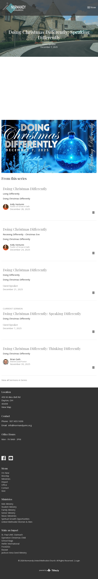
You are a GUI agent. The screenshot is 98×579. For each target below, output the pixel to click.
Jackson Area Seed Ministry (14, 552)
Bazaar (4, 549)
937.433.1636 (16, 421)
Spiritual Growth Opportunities (15, 518)
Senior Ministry (8, 512)
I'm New (5, 473)
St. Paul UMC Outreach (12, 534)
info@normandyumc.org (20, 425)
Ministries (5, 479)
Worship (5, 476)
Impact (4, 482)
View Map (6, 407)
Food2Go (5, 546)
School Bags (7, 540)
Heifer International (10, 543)
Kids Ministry (7, 504)
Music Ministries (8, 515)
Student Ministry (9, 507)
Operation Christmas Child (13, 537)
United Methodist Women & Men (16, 521)
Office (4, 485)
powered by (49, 570)
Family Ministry (8, 509)
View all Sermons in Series (14, 380)
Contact (5, 488)
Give (3, 491)
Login (77, 560)
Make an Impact (9, 530)
